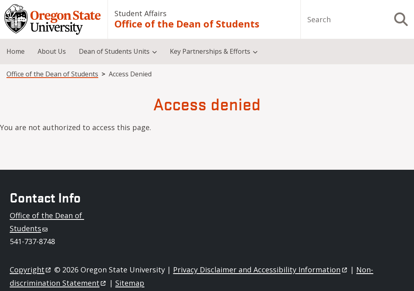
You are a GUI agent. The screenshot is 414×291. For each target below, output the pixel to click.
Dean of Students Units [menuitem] (114, 51)
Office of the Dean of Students (186, 24)
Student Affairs (140, 13)
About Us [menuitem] (52, 51)
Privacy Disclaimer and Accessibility (260, 269)
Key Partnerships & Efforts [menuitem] (210, 51)
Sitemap (129, 283)
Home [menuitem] (15, 51)
